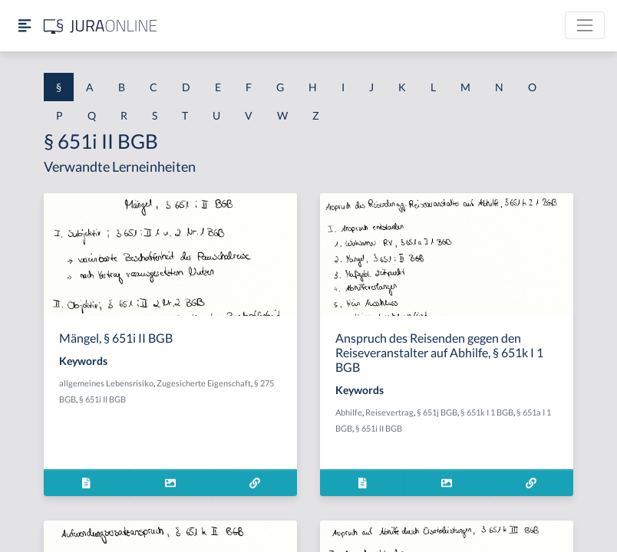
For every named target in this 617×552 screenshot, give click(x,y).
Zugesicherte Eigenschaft (204, 383)
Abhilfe (348, 412)
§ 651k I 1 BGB (486, 412)
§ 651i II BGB (102, 399)
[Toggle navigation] (585, 25)
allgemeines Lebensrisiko (106, 383)
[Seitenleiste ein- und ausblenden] (24, 25)
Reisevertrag (389, 412)
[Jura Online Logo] (100, 25)
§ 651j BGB (437, 412)
